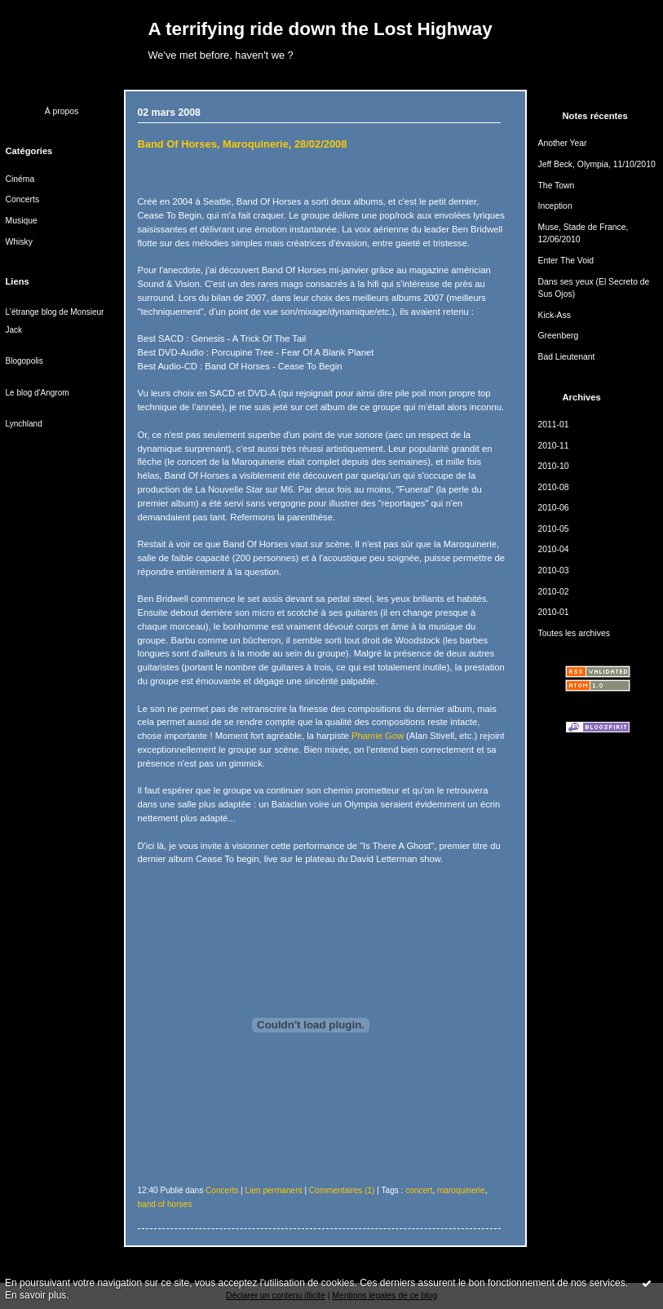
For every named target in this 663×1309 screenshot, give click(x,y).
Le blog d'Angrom (37, 392)
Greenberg (558, 335)
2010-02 (553, 591)
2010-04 (553, 549)
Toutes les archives (574, 633)
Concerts (23, 199)
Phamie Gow (377, 736)
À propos (62, 111)
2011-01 (553, 424)
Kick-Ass (554, 315)
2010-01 (553, 612)
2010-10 (553, 466)
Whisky (19, 241)
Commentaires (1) (342, 1190)
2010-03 (553, 570)
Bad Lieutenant (566, 356)
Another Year (562, 143)
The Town (556, 185)
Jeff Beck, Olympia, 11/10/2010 (597, 164)
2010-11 (553, 445)
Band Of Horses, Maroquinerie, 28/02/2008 (242, 144)
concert (418, 1190)
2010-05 (553, 528)
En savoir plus (35, 1295)
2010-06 (553, 507)
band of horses (165, 1204)
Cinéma (20, 179)
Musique (22, 220)
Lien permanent (274, 1190)
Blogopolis (24, 360)
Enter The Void (566, 260)
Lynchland (24, 423)
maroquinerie (461, 1190)
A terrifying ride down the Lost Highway (320, 29)
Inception (555, 205)
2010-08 (553, 487)
